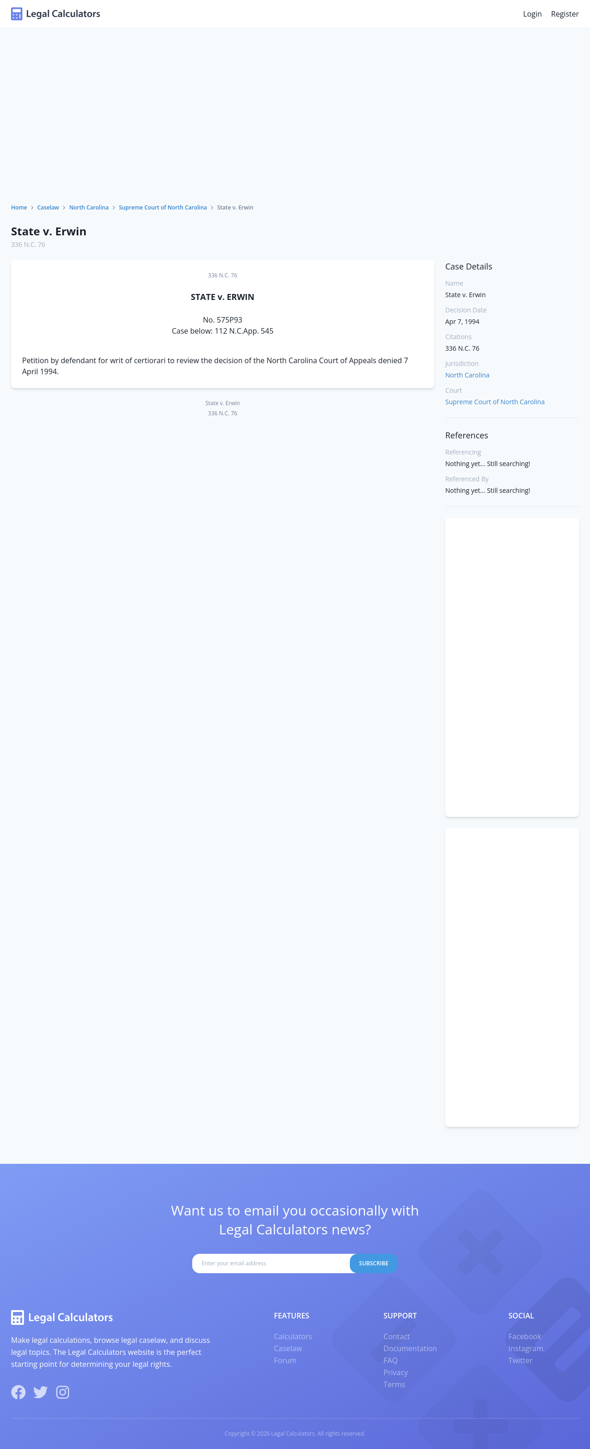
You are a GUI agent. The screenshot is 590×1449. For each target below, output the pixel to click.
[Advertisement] (295, 134)
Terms (394, 1384)
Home (19, 207)
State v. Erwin (49, 231)
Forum (285, 1360)
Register (565, 14)
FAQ (391, 1360)
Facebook (524, 1336)
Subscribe (374, 1263)
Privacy (396, 1372)
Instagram (525, 1348)
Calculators (293, 1336)
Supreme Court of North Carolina (163, 207)
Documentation (410, 1348)
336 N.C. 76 (28, 244)
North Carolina (89, 207)
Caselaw (48, 207)
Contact (397, 1336)
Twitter (520, 1360)
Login (532, 14)
